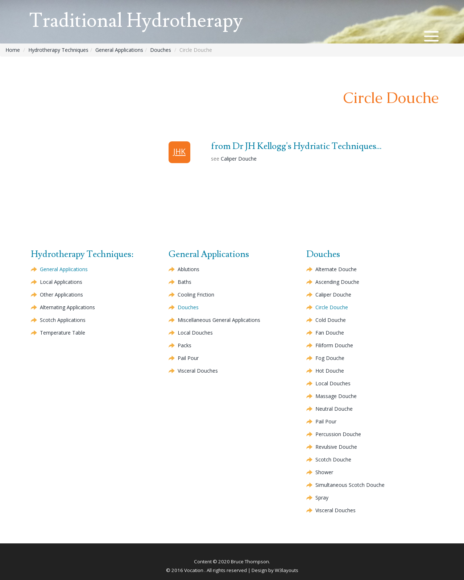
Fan (329, 332)
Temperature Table (62, 332)
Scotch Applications (63, 319)
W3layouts (286, 570)
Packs (184, 345)
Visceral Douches (198, 370)
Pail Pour (188, 358)
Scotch (333, 459)
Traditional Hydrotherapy (136, 21)
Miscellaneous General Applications (219, 319)
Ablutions (188, 269)
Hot (329, 370)
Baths (184, 281)
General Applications (119, 49)
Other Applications (61, 294)
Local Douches (195, 332)
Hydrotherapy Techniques (58, 49)
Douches (160, 49)
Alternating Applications (67, 307)
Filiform (334, 345)
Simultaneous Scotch (350, 484)
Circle (331, 307)
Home (12, 49)
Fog (329, 358)
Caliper (239, 158)
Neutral (334, 408)
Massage (336, 396)
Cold (330, 319)
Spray (321, 497)
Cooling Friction (196, 294)
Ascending (337, 281)
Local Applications (61, 281)
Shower (324, 472)
